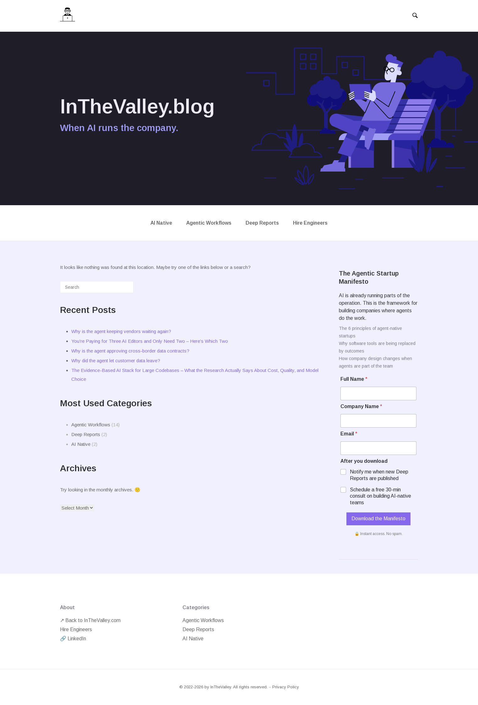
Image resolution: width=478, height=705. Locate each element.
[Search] (119, 289)
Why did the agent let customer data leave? (115, 360)
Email (348, 433)
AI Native (161, 223)
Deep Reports (262, 223)
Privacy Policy (285, 687)
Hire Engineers (310, 223)
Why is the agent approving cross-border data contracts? (130, 350)
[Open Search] (415, 16)
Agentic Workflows (208, 223)
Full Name (353, 379)
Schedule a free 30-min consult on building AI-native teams (380, 496)
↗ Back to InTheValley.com (90, 620)
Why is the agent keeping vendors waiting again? (121, 331)
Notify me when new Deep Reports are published (379, 475)
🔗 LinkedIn (73, 638)
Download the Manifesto (378, 518)
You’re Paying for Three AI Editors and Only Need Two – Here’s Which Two (149, 341)
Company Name (361, 406)
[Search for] (96, 287)
